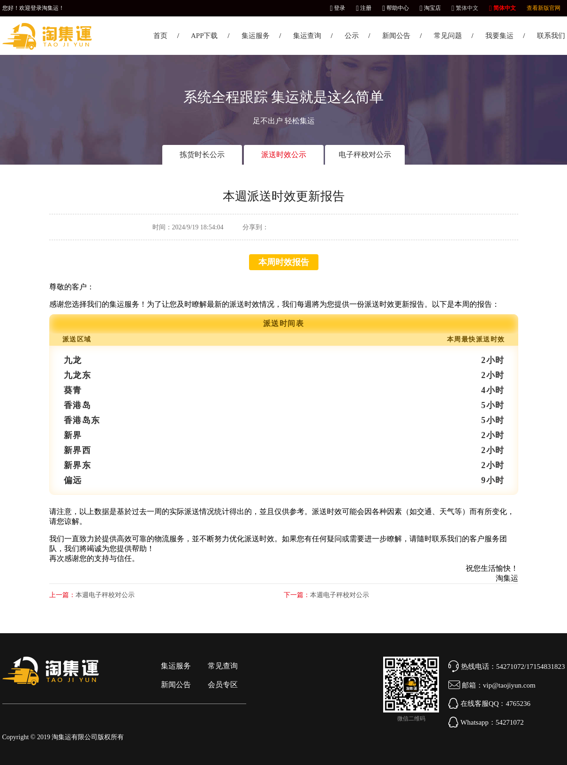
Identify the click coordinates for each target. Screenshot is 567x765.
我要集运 (499, 35)
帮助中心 (395, 8)
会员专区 (223, 685)
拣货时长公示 (202, 155)
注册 (363, 8)
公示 (352, 35)
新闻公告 (396, 35)
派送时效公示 (283, 155)
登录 (337, 8)
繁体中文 (465, 8)
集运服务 (256, 35)
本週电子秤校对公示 (105, 594)
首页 (160, 35)
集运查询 (307, 35)
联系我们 (551, 35)
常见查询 (223, 666)
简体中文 (502, 8)
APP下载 (204, 35)
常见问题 (448, 35)
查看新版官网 (543, 8)
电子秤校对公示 (365, 155)
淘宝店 (430, 8)
